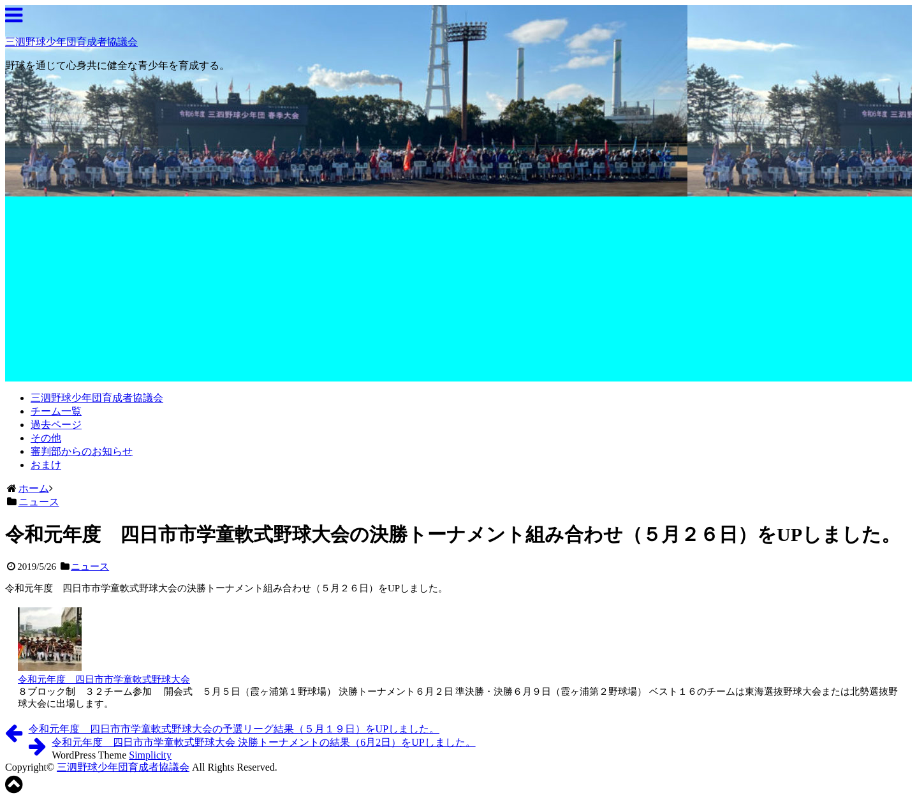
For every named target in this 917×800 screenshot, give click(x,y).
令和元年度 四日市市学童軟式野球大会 (104, 679)
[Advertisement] (458, 292)
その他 (46, 438)
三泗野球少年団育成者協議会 (71, 41)
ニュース (90, 566)
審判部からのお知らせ (82, 451)
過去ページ (56, 424)
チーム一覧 (56, 411)
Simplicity (150, 755)
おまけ (46, 464)
